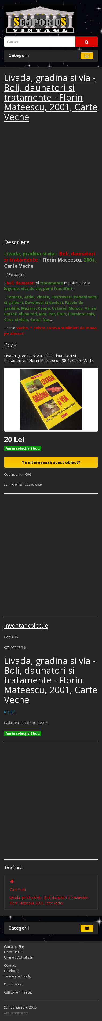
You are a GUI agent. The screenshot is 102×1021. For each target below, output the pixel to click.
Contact (10, 965)
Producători (13, 984)
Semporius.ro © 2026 (20, 1007)
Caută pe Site (14, 946)
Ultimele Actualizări (18, 957)
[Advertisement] (51, 181)
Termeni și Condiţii (18, 976)
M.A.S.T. (10, 712)
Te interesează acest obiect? (51, 462)
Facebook (11, 971)
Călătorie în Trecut (18, 992)
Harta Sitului (13, 952)
